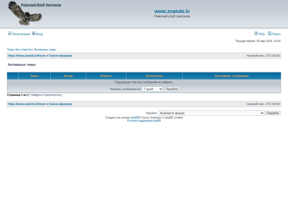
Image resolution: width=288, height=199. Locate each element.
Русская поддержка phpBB (144, 120)
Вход (37, 34)
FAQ (259, 34)
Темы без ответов (19, 49)
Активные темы (45, 49)
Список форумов (60, 55)
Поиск (274, 34)
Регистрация (19, 34)
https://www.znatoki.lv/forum (27, 55)
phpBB (135, 117)
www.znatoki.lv (172, 11)
